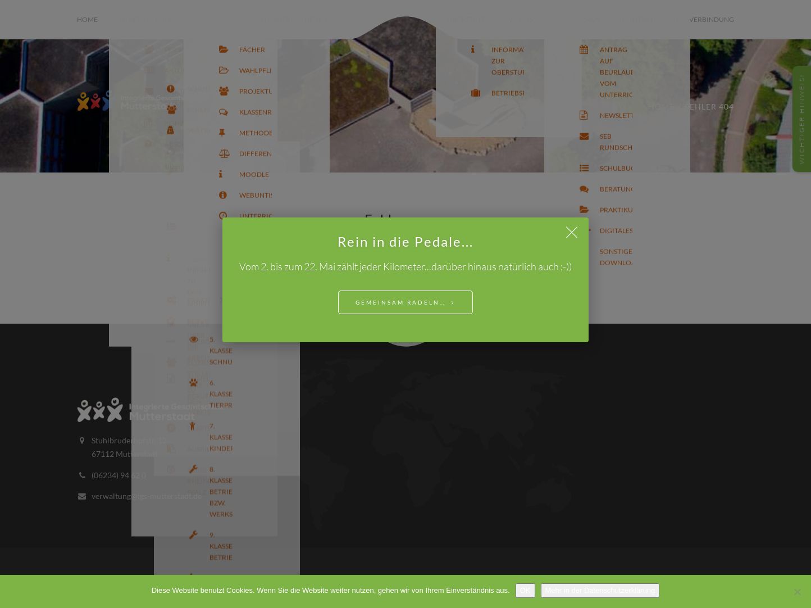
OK (525, 590)
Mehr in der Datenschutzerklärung (600, 590)
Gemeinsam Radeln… (400, 302)
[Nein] (797, 591)
